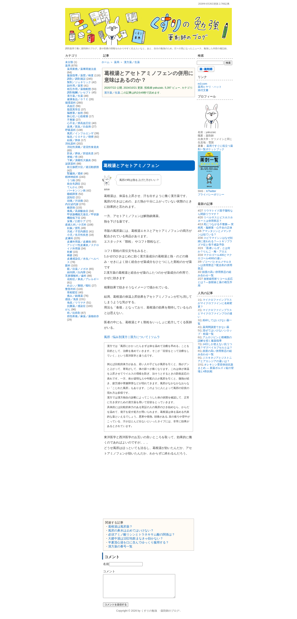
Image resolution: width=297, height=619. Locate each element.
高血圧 (71, 106)
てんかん (72, 187)
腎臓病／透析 (75, 173)
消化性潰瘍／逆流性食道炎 (83, 146)
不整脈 (71, 119)
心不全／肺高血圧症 (79, 123)
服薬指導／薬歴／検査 (80, 75)
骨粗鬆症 (72, 292)
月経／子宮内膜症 (77, 231)
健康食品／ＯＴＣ (77, 99)
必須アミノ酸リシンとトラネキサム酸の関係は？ (141, 534)
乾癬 (69, 251)
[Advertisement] (148, 127)
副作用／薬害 (75, 85)
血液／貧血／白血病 (79, 126)
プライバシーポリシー (211, 194)
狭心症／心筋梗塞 (77, 116)
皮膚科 (69, 238)
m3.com (202, 83)
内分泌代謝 (71, 204)
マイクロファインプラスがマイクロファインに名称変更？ (215, 303)
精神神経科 (71, 176)
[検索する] (210, 63)
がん (67, 309)
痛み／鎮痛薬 (75, 295)
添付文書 (203, 90)
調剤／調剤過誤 (76, 78)
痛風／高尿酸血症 (77, 210)
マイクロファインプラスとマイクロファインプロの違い (215, 313)
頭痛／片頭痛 (75, 200)
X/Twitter (211, 191)
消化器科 (70, 143)
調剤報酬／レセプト (79, 92)
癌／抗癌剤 (73, 312)
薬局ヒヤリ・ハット (210, 86)
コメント (109, 571)
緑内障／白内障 (76, 272)
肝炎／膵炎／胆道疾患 (80, 153)
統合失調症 (73, 183)
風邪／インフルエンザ (80, 133)
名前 (106, 564)
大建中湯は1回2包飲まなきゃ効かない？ (135, 538)
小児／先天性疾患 (77, 234)
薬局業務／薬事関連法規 (81, 68)
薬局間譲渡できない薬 (216, 327)
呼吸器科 (70, 129)
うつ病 (71, 180)
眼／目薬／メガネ (77, 268)
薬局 (67, 65)
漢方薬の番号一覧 (120, 546)
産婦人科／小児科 (75, 224)
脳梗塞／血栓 (75, 112)
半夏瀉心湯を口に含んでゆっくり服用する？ (138, 542)
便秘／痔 (72, 156)
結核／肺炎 (73, 140)
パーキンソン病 (76, 190)
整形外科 (70, 288)
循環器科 (70, 102)
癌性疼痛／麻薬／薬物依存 (83, 316)
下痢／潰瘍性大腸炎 (79, 160)
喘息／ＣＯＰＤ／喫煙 (80, 136)
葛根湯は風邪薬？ (120, 526)
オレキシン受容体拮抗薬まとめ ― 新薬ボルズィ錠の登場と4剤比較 (216, 368)
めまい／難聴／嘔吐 (79, 285)
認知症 (71, 197)
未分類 (69, 62)
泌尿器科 (70, 163)
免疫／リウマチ (76, 302)
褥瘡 (69, 255)
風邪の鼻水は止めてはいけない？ (131, 530)
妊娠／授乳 (73, 227)
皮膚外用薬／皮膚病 (79, 241)
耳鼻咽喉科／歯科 (75, 275)
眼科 (67, 265)
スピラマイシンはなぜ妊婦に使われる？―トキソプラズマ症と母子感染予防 (215, 241)
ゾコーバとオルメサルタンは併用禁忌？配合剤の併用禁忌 (215, 265)
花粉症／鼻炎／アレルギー (83, 279)
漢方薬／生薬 (112, 92)
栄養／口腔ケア (76, 221)
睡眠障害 (72, 193)
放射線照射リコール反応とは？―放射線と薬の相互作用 (215, 282)
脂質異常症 (73, 109)
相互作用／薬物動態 (79, 89)
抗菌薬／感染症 (76, 306)
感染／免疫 (71, 299)
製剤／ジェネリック (79, 82)
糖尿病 (71, 207)
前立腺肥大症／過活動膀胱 (83, 167)
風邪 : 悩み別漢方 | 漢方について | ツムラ (132, 337)
